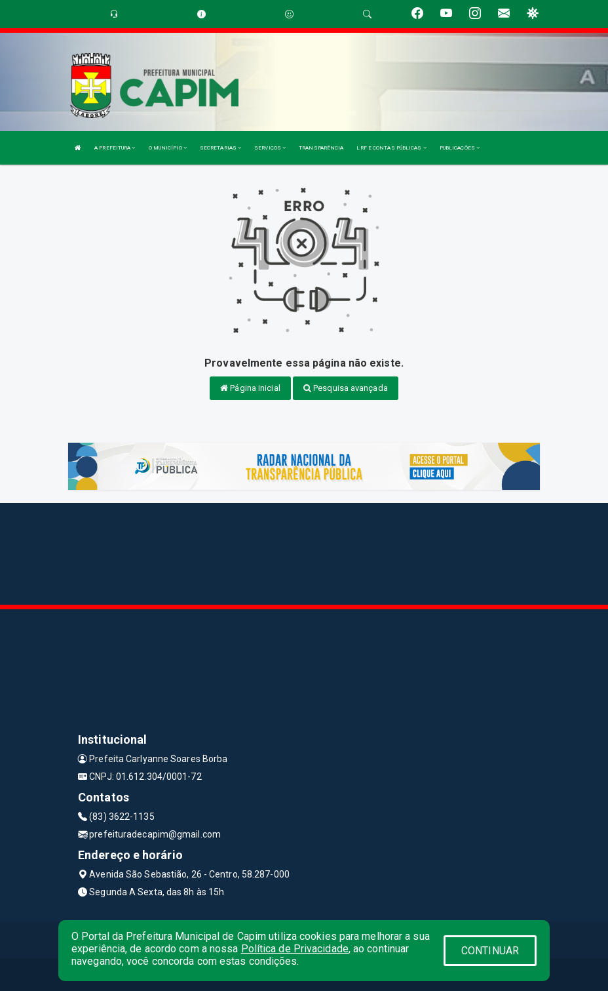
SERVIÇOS (270, 148)
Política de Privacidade (295, 948)
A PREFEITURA (114, 148)
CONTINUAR (490, 950)
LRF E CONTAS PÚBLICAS (391, 148)
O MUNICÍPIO (168, 148)
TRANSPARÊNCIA (321, 148)
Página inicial (250, 388)
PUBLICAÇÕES (460, 148)
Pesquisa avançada (345, 388)
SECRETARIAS (220, 148)
